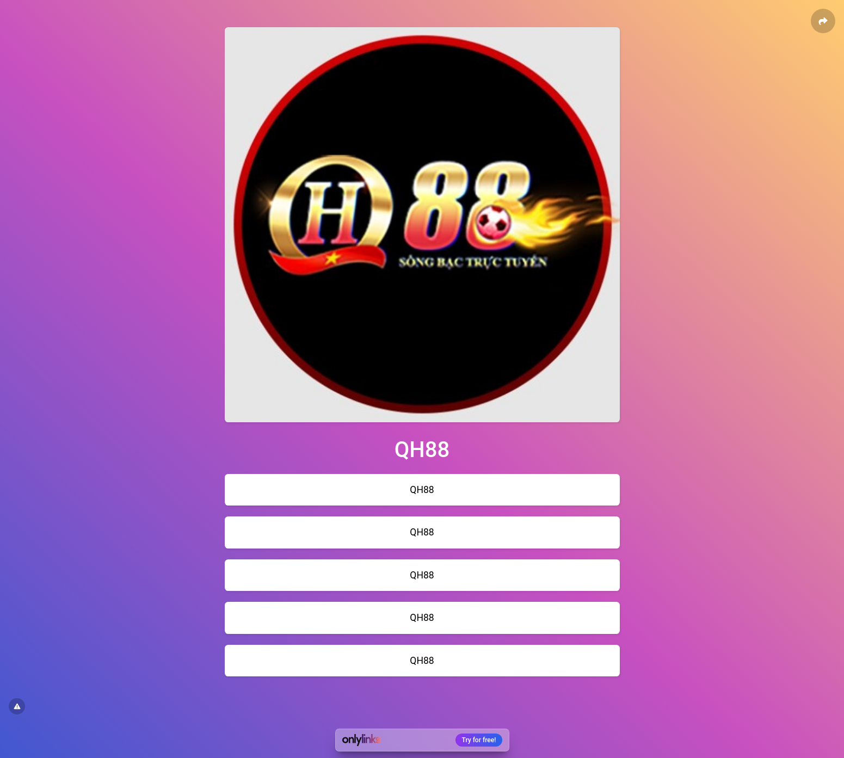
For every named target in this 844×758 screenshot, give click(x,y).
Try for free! (479, 740)
